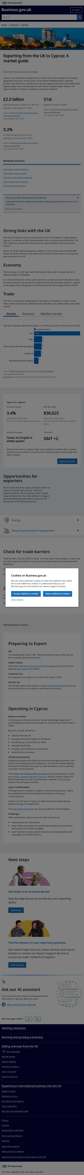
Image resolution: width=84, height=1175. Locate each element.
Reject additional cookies (57, 593)
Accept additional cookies (26, 593)
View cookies (17, 599)
